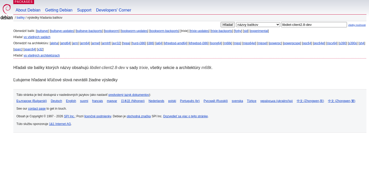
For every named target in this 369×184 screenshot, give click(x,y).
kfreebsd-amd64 (176, 43)
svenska (237, 101)
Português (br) (190, 101)
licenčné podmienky (97, 116)
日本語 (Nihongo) (133, 101)
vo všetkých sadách (37, 37)
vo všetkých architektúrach (42, 55)
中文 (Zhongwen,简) (310, 101)
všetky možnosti (357, 25)
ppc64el (319, 43)
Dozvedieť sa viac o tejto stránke (185, 116)
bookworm (112, 31)
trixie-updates (199, 31)
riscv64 (332, 43)
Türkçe (252, 101)
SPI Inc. (69, 116)
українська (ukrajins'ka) (276, 101)
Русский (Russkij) (215, 101)
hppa (126, 43)
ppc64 (307, 43)
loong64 (215, 43)
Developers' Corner (113, 10)
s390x (352, 43)
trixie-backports (221, 31)
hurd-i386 (138, 43)
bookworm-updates (134, 31)
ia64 (159, 43)
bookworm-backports (164, 31)
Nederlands (156, 101)
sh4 (361, 43)
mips (237, 43)
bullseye (42, 31)
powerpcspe (292, 43)
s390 (342, 43)
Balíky (21, 17)
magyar (112, 101)
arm (75, 43)
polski (172, 101)
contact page (37, 108)
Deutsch (56, 101)
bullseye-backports (89, 31)
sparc (18, 49)
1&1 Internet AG (60, 124)
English (71, 101)
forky (238, 31)
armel (95, 43)
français (97, 101)
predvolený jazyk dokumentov (128, 95)
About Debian (28, 10)
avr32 (116, 43)
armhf (106, 43)
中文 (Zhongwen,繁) (341, 101)
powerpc (275, 43)
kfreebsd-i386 (198, 43)
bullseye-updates (62, 31)
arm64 (84, 43)
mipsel (262, 43)
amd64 (65, 43)
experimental (259, 31)
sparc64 (29, 49)
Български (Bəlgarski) (31, 101)
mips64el (249, 43)
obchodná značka (139, 116)
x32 (40, 49)
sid (246, 31)
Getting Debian (59, 10)
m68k (227, 43)
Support (84, 10)
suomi (84, 101)
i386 (150, 43)
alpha (54, 43)
